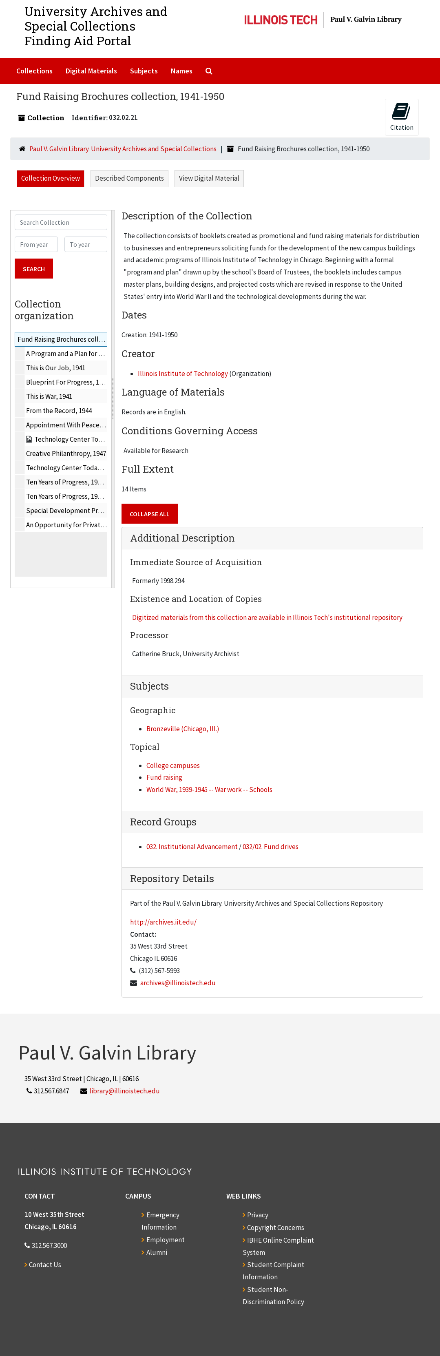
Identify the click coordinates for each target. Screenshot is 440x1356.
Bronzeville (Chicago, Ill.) (182, 728)
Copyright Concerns (275, 1227)
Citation (401, 116)
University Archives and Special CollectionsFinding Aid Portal (96, 26)
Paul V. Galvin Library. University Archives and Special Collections (123, 148)
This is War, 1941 (49, 396)
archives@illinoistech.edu (178, 982)
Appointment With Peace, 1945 (71, 424)
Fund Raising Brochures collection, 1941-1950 (83, 339)
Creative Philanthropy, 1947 (66, 453)
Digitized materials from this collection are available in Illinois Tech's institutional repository (267, 617)
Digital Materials (91, 70)
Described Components (129, 178)
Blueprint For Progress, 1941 (67, 382)
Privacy (257, 1214)
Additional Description (182, 537)
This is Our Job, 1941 (55, 367)
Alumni (156, 1252)
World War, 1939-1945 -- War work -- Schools (209, 789)
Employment (165, 1239)
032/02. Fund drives (270, 846)
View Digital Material (209, 178)
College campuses (173, 765)
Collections (34, 70)
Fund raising (164, 777)
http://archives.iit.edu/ (163, 922)
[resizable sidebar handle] (113, 399)
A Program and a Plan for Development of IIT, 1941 (98, 353)
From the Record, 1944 (59, 410)
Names (181, 70)
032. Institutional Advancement (192, 846)
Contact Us (45, 1264)
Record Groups (163, 821)
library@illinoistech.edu (124, 1090)
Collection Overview (50, 178)
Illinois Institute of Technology (183, 373)
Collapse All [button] (150, 514)
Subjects (144, 70)
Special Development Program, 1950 (79, 510)
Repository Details (172, 878)
